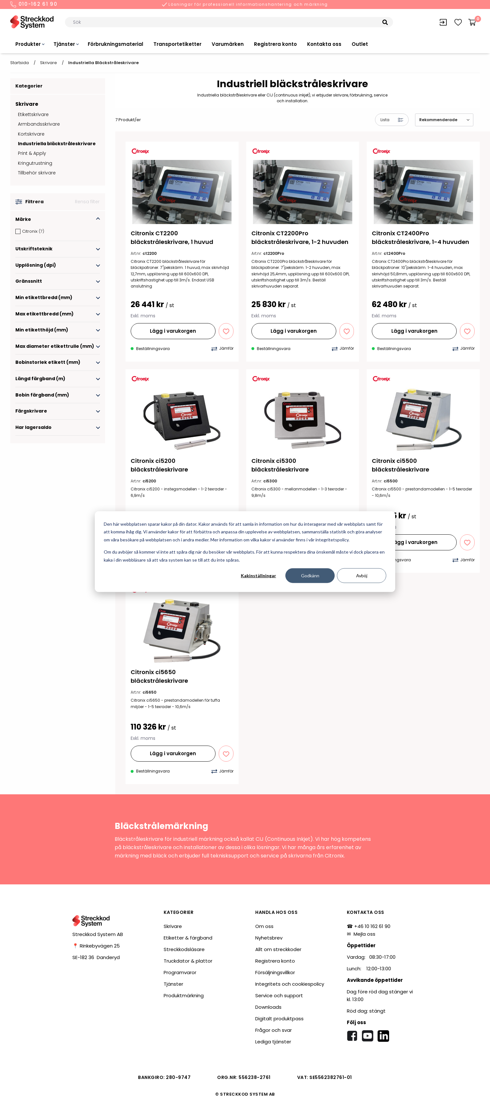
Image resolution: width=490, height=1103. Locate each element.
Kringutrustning (35, 163)
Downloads (268, 1007)
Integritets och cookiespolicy (289, 984)
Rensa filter (87, 201)
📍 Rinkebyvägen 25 (96, 945)
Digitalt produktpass (279, 1018)
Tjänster (64, 44)
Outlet (360, 44)
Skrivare (48, 63)
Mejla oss (364, 934)
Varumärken (228, 44)
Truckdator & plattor (188, 960)
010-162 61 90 (34, 4)
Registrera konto (275, 44)
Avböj (361, 575)
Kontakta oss (324, 44)
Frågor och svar (273, 1030)
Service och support (279, 995)
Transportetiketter (177, 44)
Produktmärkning (184, 995)
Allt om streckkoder (278, 949)
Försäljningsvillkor (275, 972)
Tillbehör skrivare (37, 173)
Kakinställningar (258, 575)
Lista (391, 119)
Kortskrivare (31, 134)
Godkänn (310, 575)
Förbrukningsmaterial (115, 44)
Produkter (28, 44)
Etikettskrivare (33, 114)
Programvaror (180, 972)
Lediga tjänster (273, 1041)
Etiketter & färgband (188, 937)
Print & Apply (32, 153)
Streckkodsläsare (184, 949)
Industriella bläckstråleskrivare (57, 143)
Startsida (19, 63)
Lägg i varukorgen (173, 331)
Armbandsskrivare (39, 124)
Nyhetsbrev (268, 937)
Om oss (264, 926)
